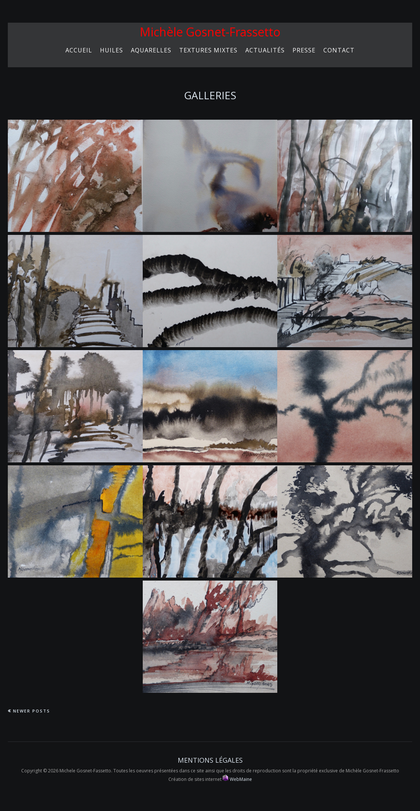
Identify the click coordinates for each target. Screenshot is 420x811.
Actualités (265, 50)
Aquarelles (151, 50)
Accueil (78, 50)
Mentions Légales (210, 760)
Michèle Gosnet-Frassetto (210, 32)
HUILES (111, 50)
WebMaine (237, 779)
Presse (304, 50)
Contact (339, 50)
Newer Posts (31, 711)
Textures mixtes (208, 50)
